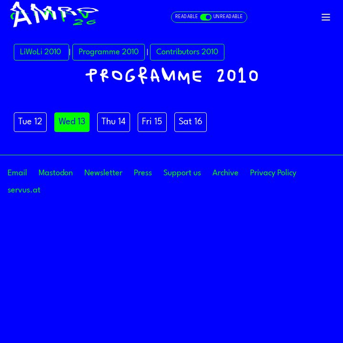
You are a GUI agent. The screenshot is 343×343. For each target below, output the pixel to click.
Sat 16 (190, 122)
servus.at (24, 190)
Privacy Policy (273, 173)
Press (143, 173)
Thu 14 (113, 122)
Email (17, 173)
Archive (225, 173)
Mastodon (56, 173)
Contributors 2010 (187, 52)
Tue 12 (30, 122)
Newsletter (103, 173)
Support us (182, 173)
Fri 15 (152, 122)
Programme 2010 (109, 52)
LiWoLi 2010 (41, 52)
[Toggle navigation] (325, 17)
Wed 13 (72, 122)
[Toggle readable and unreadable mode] (209, 17)
